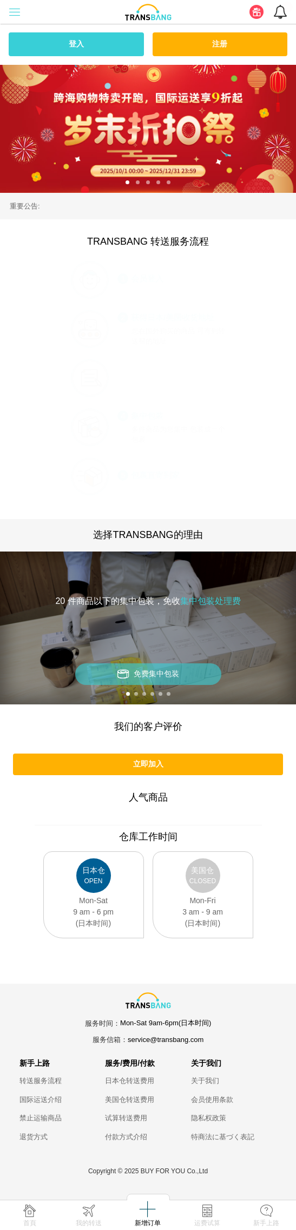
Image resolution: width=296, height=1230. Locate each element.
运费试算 (207, 1223)
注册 (219, 43)
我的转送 (89, 1223)
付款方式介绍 (126, 1137)
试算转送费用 (126, 1118)
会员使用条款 (212, 1099)
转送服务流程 (40, 1081)
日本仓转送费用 (129, 1081)
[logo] (148, 11)
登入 (76, 43)
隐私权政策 (208, 1118)
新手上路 (266, 1223)
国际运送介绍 (40, 1099)
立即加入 (148, 763)
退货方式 (33, 1137)
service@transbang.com (165, 1040)
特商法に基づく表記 (222, 1137)
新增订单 (148, 1223)
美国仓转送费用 (129, 1099)
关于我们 (205, 1081)
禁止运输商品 (40, 1118)
